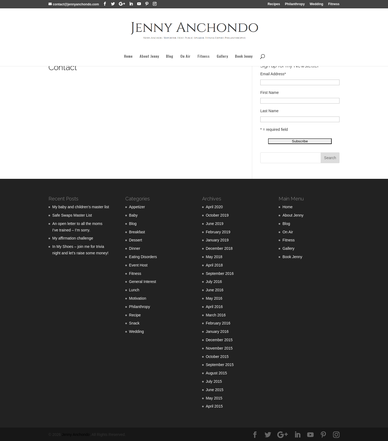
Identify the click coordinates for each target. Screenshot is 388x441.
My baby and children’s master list (80, 207)
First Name (269, 92)
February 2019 (218, 232)
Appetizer (137, 207)
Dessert (135, 240)
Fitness (334, 4)
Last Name (269, 111)
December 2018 (219, 248)
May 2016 (214, 298)
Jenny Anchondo (76, 434)
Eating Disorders (143, 257)
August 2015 (216, 373)
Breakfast (137, 232)
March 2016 (216, 315)
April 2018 (214, 265)
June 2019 (214, 223)
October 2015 (217, 356)
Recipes (274, 4)
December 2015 (219, 340)
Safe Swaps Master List (72, 215)
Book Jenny (243, 56)
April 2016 (214, 307)
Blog (169, 56)
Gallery (222, 56)
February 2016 (218, 323)
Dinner (134, 248)
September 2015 (220, 365)
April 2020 (214, 207)
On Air (185, 56)
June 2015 (214, 390)
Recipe (135, 315)
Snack (134, 323)
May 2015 (214, 398)
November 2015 (219, 348)
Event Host (138, 265)
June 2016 (214, 290)
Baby (133, 215)
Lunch (134, 290)
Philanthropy (295, 4)
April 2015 (214, 406)
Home (128, 56)
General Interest (142, 281)
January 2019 (217, 240)
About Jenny (149, 56)
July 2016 (214, 281)
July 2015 (214, 381)
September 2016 (220, 273)
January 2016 (217, 331)
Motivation (137, 298)
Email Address (273, 74)
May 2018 (214, 257)
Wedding (316, 4)
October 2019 (217, 215)
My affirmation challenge (72, 238)
